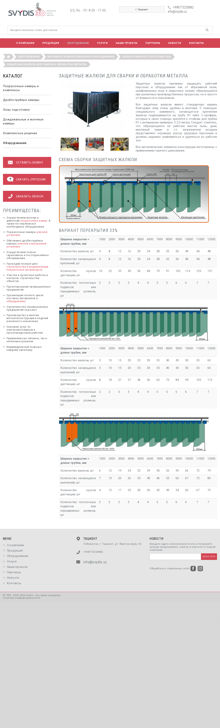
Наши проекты (127, 43)
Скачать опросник (31, 179)
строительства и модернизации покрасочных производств (27, 268)
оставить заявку (29, 162)
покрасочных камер (34, 220)
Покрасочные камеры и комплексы (21, 88)
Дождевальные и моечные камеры (23, 121)
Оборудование (78, 43)
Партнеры (152, 43)
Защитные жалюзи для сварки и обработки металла (47, 64)
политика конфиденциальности (21, 598)
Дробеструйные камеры (21, 100)
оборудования (16, 301)
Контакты (196, 43)
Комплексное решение (20, 133)
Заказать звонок (29, 196)
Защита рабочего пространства (146, 56)
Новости (174, 43)
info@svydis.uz (177, 11)
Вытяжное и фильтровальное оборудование (80, 56)
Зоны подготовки (16, 109)
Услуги (102, 43)
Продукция (50, 43)
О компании (25, 43)
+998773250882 (183, 7)
